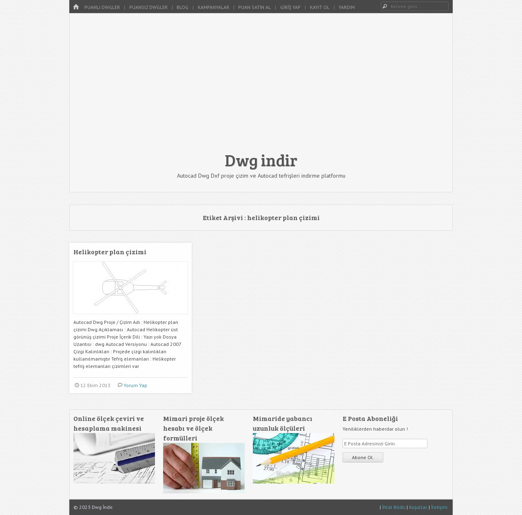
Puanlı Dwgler (102, 7)
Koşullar (418, 507)
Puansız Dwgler (148, 7)
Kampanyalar (213, 7)
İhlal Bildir (393, 507)
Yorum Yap (135, 385)
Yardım (346, 7)
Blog (182, 7)
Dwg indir (261, 160)
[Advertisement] (261, 86)
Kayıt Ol (320, 7)
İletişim (439, 507)
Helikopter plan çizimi (109, 251)
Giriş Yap (290, 7)
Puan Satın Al (254, 7)
